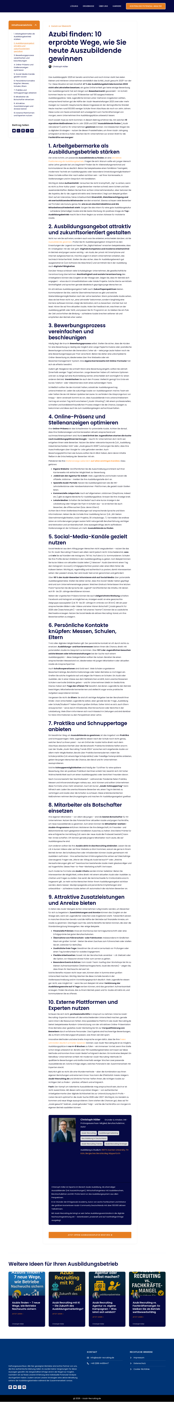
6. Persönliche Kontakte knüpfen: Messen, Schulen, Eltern (24, 83)
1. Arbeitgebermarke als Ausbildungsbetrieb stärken (24, 36)
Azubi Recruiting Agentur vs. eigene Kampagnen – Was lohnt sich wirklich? (104, 1307)
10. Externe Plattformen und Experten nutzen (24, 114)
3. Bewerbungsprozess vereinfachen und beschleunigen (24, 58)
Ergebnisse (88, 6)
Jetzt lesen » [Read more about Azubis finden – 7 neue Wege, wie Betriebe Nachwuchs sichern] (17, 1314)
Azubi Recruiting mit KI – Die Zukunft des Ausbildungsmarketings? (67, 1306)
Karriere (117, 6)
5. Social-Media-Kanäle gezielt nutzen (24, 75)
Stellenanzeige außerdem (93, 461)
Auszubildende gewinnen (60, 242)
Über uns (103, 6)
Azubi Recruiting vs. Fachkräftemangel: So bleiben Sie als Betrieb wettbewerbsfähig (146, 1307)
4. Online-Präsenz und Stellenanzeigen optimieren (23, 67)
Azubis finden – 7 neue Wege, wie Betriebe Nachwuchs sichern (26, 1306)
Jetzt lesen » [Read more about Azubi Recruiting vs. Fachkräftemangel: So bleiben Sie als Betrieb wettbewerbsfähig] (138, 1317)
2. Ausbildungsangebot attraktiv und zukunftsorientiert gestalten (24, 47)
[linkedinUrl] (81, 1167)
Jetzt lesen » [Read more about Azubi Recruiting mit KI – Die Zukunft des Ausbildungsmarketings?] (58, 1314)
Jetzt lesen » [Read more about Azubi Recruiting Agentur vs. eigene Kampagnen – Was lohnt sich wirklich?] (98, 1317)
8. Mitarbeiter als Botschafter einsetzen (24, 98)
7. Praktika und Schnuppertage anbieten (25, 91)
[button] (36, 25)
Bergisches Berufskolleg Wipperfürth (102, 1153)
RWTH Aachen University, (113, 1149)
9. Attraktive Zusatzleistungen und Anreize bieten (23, 106)
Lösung (74, 6)
